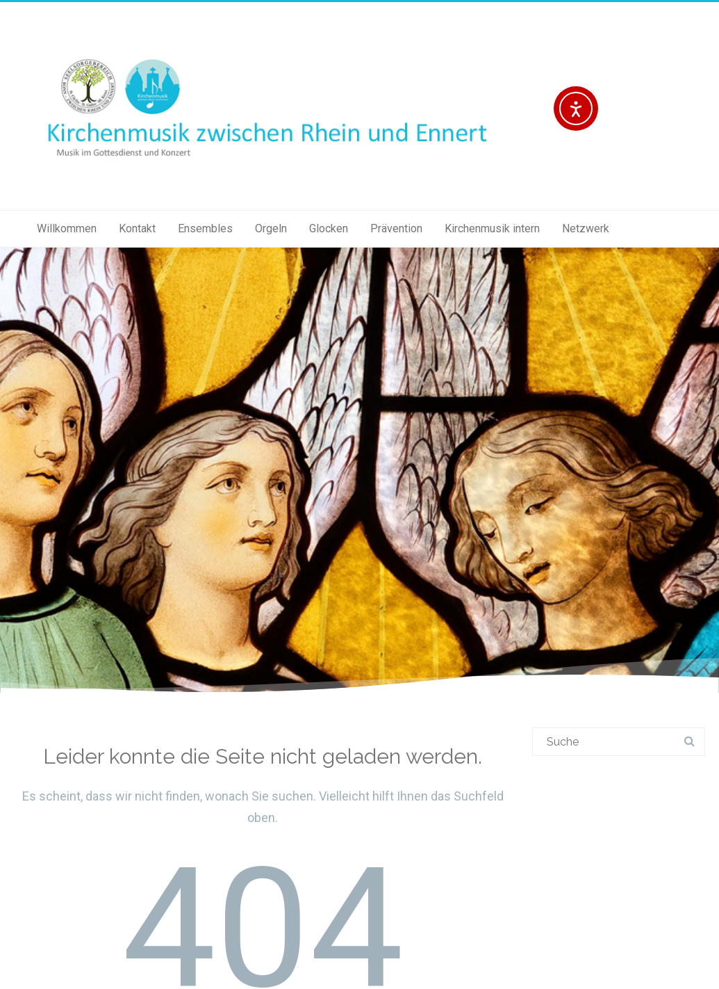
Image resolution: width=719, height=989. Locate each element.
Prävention (396, 228)
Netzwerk (585, 228)
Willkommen (67, 228)
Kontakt (137, 228)
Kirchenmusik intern (492, 228)
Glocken (328, 228)
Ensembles (205, 228)
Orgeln (271, 228)
